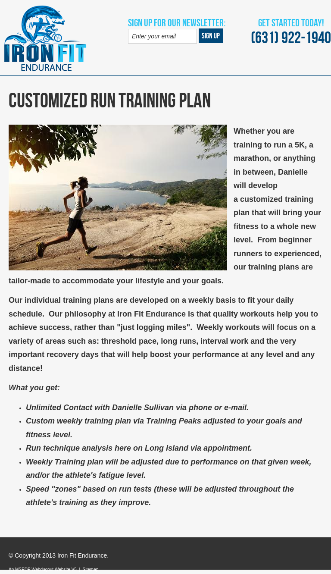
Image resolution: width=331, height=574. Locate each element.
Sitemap (91, 569)
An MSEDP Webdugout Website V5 (43, 569)
